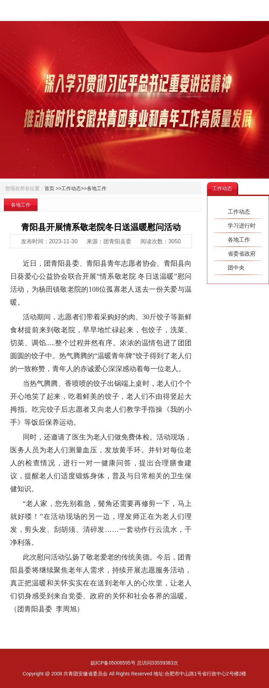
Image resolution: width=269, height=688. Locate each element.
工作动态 (239, 212)
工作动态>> (74, 188)
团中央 (236, 268)
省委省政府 (242, 254)
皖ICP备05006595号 (113, 663)
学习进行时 (242, 226)
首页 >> (52, 188)
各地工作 (96, 188)
